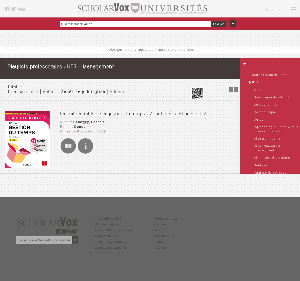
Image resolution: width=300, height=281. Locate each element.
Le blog (160, 224)
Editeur (117, 92)
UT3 (255, 82)
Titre (33, 92)
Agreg (259, 120)
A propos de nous (107, 236)
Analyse (260, 165)
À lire (258, 90)
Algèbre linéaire (267, 139)
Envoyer (218, 24)
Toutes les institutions (270, 75)
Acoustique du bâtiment (273, 97)
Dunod (80, 127)
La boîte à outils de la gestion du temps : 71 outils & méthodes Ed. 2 (133, 114)
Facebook (162, 236)
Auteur (50, 92)
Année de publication (83, 92)
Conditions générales (109, 242)
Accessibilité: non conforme (114, 230)
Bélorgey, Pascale (89, 122)
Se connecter (276, 10)
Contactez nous (166, 218)
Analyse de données (270, 173)
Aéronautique (265, 112)
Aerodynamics (265, 105)
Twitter (160, 242)
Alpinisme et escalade (272, 158)
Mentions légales (106, 224)
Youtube (161, 247)
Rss (158, 230)
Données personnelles (110, 247)
